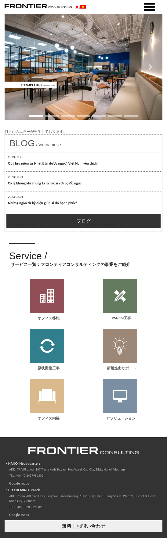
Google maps (19, 483)
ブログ (83, 221)
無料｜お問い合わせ (84, 526)
